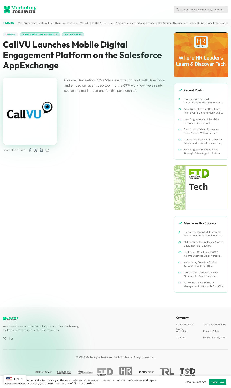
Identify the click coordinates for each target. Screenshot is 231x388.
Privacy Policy (211, 331)
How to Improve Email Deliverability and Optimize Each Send (202, 100)
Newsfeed (10, 34)
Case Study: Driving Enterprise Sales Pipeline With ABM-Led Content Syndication (201, 131)
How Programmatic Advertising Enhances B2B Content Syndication (148, 23)
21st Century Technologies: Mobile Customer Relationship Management (203, 243)
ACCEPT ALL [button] (217, 381)
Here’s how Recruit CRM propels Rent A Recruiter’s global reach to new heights (203, 233)
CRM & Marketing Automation (40, 34)
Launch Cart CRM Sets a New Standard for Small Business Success (201, 274)
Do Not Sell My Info (214, 337)
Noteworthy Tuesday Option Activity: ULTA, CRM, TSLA (200, 264)
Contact (181, 337)
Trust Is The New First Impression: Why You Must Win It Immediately (203, 141)
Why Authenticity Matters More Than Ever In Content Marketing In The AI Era (62, 23)
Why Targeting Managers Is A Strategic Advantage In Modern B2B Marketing (202, 151)
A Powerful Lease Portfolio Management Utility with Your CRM (204, 284)
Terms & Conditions (214, 324)
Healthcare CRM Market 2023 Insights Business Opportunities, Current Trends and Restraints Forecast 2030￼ (202, 254)
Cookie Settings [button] (196, 381)
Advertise (181, 331)
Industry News (73, 34)
